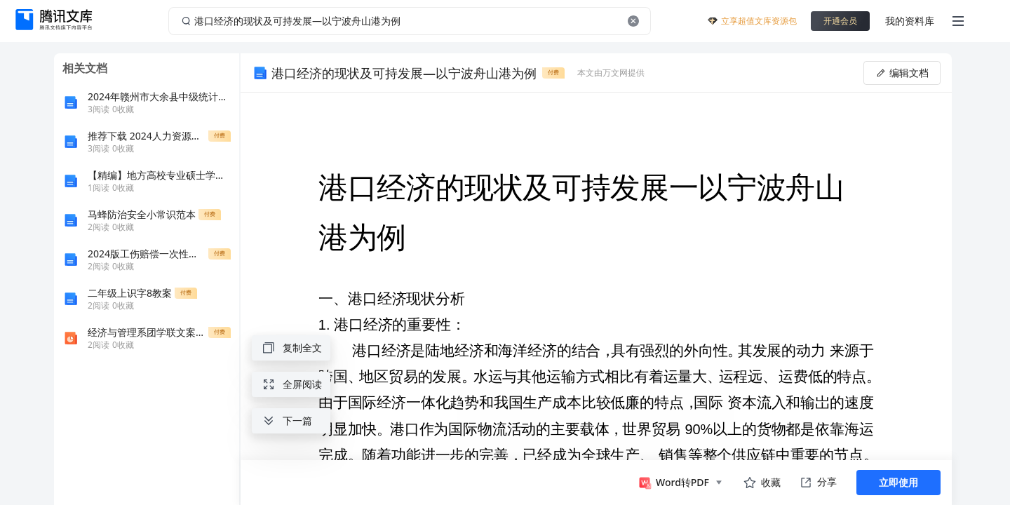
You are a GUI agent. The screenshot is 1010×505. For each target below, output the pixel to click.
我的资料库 (909, 20)
